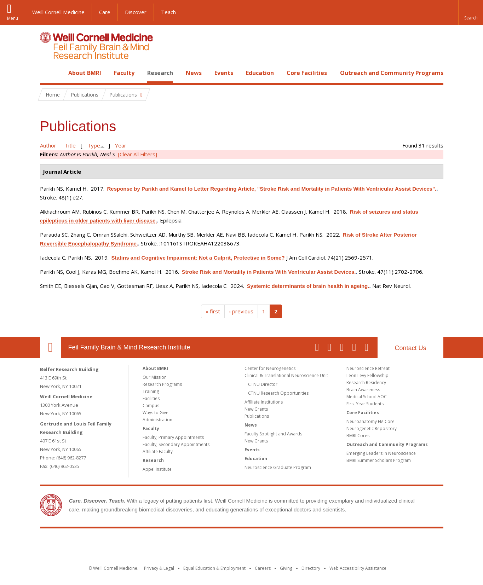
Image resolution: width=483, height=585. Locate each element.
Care (104, 12)
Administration (157, 420)
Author (48, 145)
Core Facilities (307, 73)
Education (260, 73)
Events (223, 73)
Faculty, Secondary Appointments (176, 444)
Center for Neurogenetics (270, 368)
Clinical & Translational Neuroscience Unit (286, 375)
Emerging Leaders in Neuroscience (381, 453)
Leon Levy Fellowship (367, 375)
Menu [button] (12, 18)
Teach (168, 12)
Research (160, 73)
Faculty (124, 73)
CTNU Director (262, 384)
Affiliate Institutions (264, 402)
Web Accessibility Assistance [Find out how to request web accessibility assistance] (357, 568)
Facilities (151, 398)
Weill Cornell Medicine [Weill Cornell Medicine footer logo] (189, 542)
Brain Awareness (363, 390)
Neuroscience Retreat (368, 368)
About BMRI (84, 73)
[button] (470, 12)
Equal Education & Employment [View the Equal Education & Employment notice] (214, 568)
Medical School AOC (366, 397)
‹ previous (241, 311)
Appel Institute (157, 469)
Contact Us (410, 348)
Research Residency (366, 383)
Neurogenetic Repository (371, 428)
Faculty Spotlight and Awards (273, 434)
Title (70, 145)
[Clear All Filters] (137, 154)
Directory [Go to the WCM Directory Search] (310, 568)
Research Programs (162, 384)
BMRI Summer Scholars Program (378, 460)
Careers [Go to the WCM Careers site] (263, 568)
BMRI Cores (357, 436)
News (194, 73)
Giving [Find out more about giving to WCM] (286, 568)
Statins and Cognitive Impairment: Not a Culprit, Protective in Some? (198, 258)
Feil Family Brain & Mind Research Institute (129, 347)
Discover (135, 12)
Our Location (50, 347)
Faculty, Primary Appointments (173, 437)
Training (151, 391)
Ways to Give (155, 413)
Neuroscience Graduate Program (278, 467)
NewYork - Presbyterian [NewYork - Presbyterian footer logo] (301, 542)
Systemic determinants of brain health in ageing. (308, 286)
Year (120, 145)
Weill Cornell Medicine (58, 12)
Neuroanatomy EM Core (370, 421)
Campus (151, 405)
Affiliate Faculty (158, 451)
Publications (257, 416)
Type (93, 145)
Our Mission (155, 377)
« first (213, 311)
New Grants (256, 409)
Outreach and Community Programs (391, 73)
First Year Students (365, 404)
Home (48, 73)
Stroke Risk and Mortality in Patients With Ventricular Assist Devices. (269, 272)
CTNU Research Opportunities (278, 393)
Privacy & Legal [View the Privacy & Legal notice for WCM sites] (159, 568)
